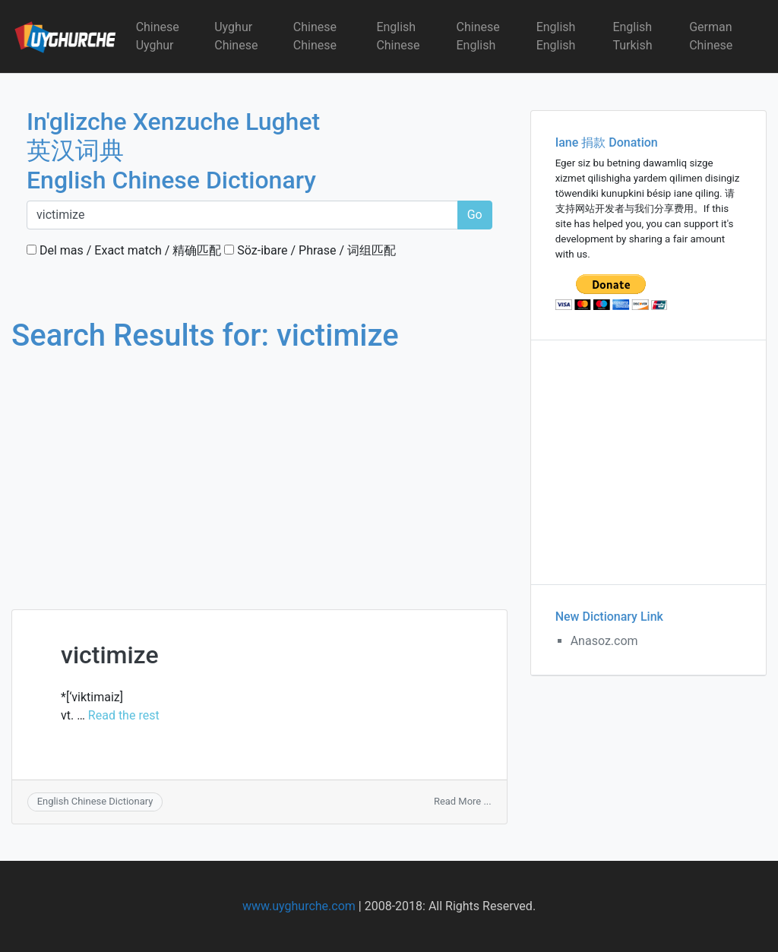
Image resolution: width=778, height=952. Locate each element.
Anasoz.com (604, 641)
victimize (110, 654)
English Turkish (632, 36)
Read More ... (463, 801)
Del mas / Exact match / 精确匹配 (124, 250)
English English (556, 36)
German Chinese (710, 36)
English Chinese (397, 36)
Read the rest (124, 715)
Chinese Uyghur (157, 36)
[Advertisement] (259, 466)
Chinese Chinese (315, 36)
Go (474, 214)
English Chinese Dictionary (95, 801)
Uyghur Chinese (236, 36)
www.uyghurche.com (299, 906)
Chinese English (478, 36)
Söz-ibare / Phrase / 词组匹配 (310, 250)
